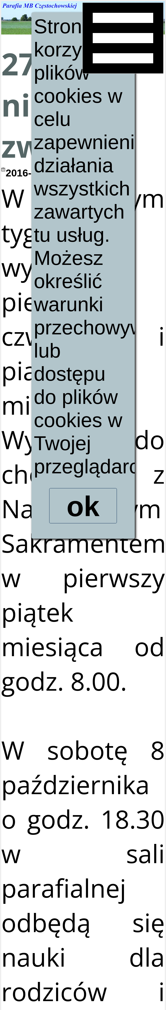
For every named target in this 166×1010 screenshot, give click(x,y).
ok (83, 508)
